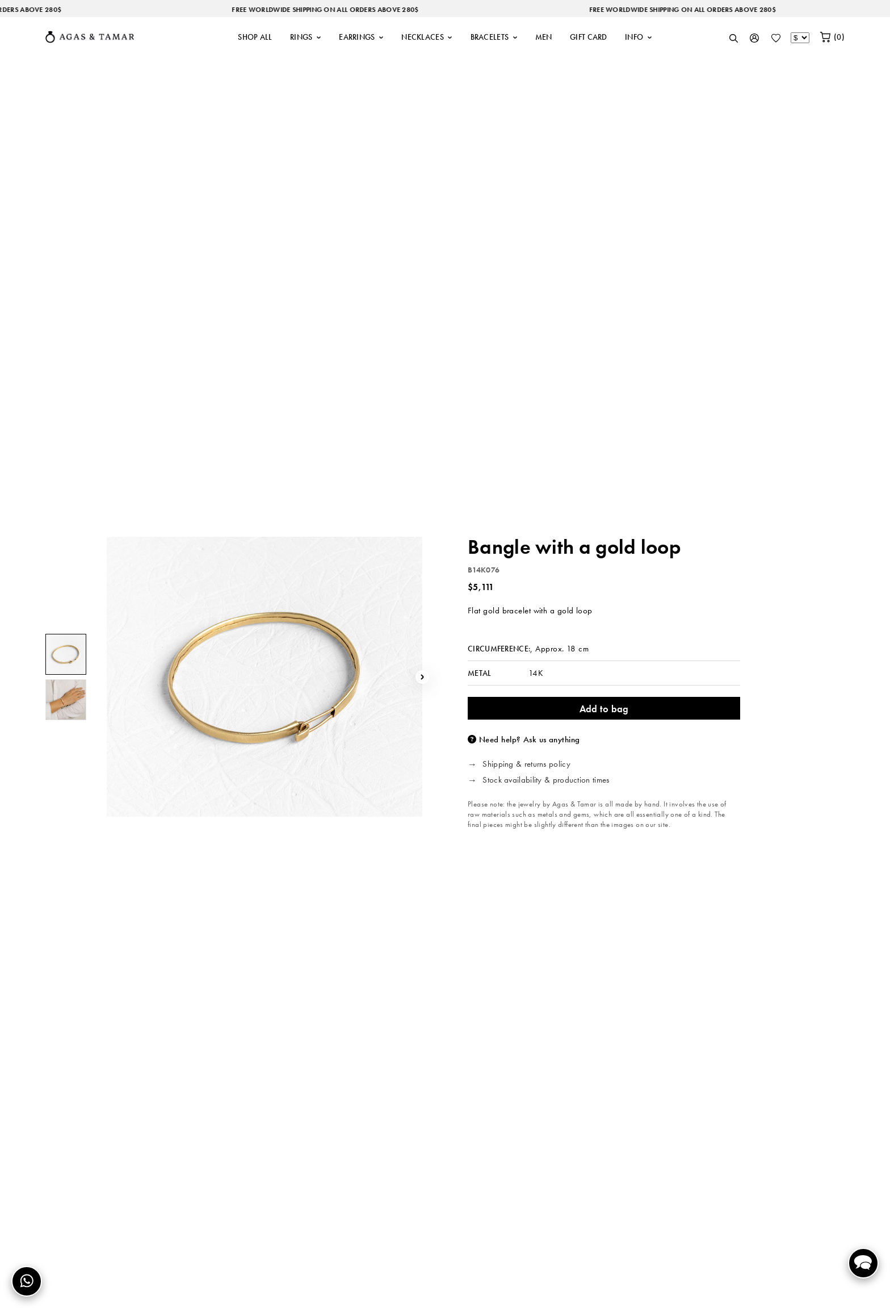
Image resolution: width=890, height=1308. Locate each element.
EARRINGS (361, 37)
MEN (543, 37)
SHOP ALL (255, 37)
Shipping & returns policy (526, 764)
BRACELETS (494, 37)
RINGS (305, 37)
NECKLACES (426, 37)
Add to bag (604, 709)
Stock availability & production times (545, 780)
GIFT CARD (588, 37)
